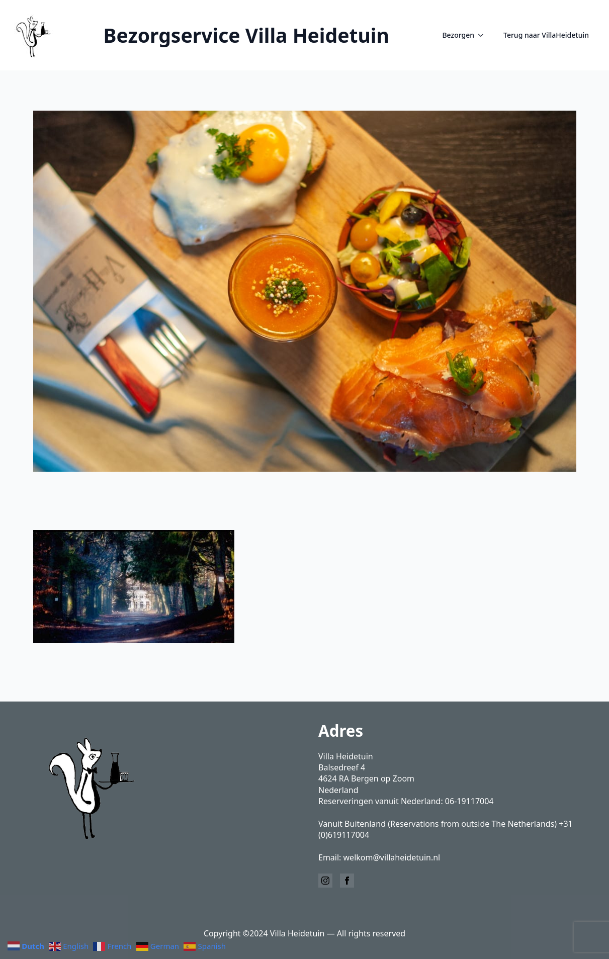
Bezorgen (458, 35)
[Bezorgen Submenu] (483, 35)
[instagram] (325, 881)
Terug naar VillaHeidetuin (546, 35)
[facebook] (347, 881)
